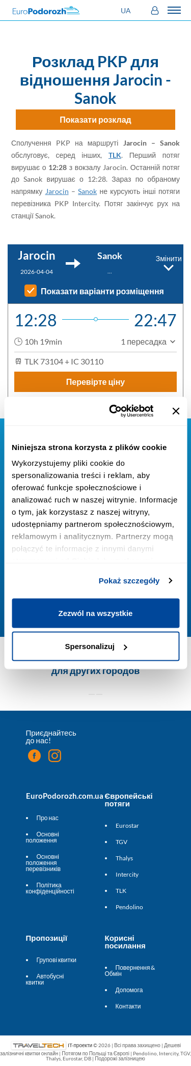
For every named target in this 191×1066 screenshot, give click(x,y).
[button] (127, 10)
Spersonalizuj (96, 646)
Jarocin (57, 191)
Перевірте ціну (95, 381)
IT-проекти (80, 1045)
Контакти (128, 1006)
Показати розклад (95, 119)
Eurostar (127, 825)
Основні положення (42, 837)
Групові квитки (56, 960)
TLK (114, 155)
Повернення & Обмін (130, 970)
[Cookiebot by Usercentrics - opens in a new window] (113, 411)
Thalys (124, 858)
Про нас (48, 818)
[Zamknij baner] (175, 410)
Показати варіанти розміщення (102, 291)
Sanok (87, 191)
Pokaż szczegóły (129, 580)
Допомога (129, 990)
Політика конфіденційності (50, 888)
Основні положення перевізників (43, 863)
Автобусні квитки (45, 979)
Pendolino (129, 907)
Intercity (127, 874)
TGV (121, 842)
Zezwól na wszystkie (96, 612)
